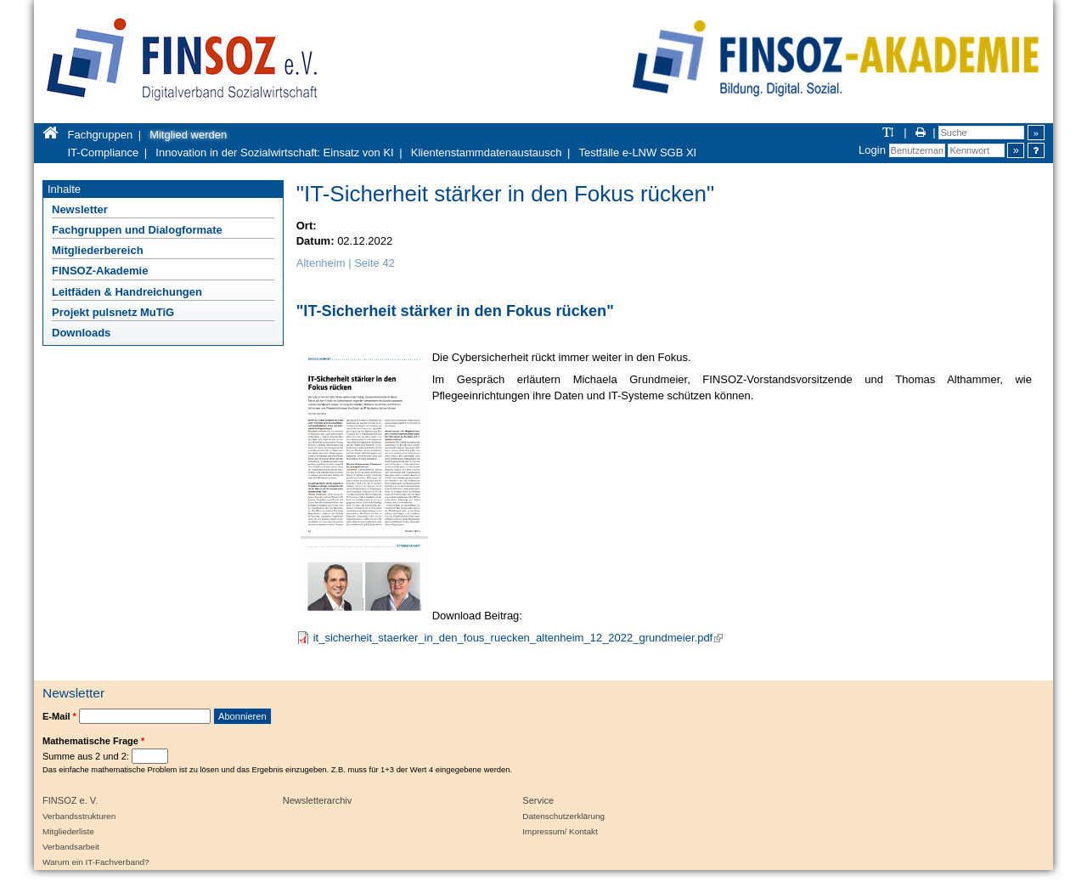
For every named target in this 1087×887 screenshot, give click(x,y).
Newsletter (80, 209)
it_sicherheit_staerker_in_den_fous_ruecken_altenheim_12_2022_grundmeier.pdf (518, 637)
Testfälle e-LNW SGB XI (638, 152)
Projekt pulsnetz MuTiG (113, 312)
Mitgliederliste (68, 831)
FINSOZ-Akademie (100, 270)
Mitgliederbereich (98, 250)
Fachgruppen (100, 134)
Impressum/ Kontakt (559, 831)
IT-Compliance (103, 152)
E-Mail (59, 716)
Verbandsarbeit (70, 846)
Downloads (81, 332)
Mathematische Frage (93, 741)
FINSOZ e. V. (70, 800)
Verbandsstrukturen (78, 816)
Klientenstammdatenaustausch (486, 152)
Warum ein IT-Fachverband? (95, 862)
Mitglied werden (188, 134)
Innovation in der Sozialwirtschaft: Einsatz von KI (274, 152)
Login (872, 150)
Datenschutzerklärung (563, 816)
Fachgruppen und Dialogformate (137, 229)
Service (538, 800)
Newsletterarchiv (317, 800)
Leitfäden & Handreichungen (127, 291)
